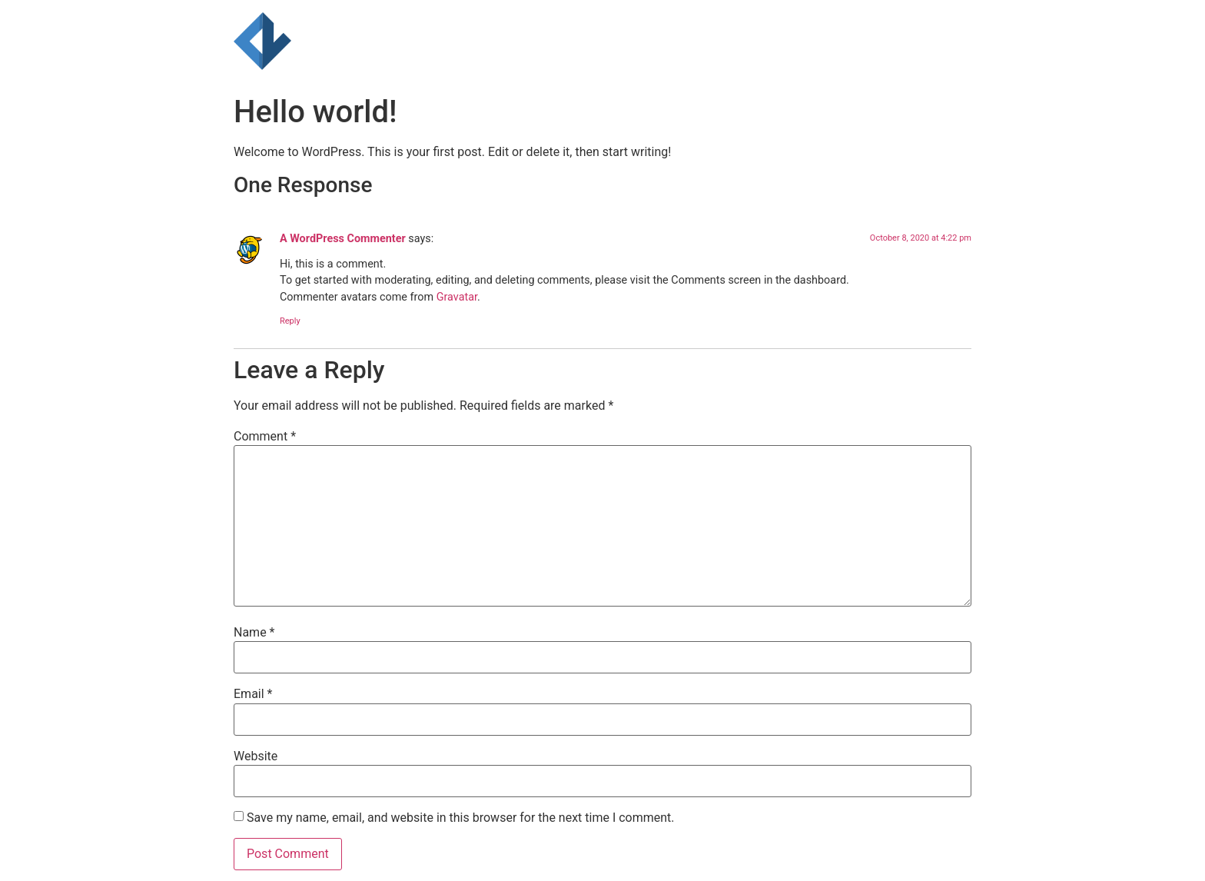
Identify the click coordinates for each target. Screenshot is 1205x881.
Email (253, 694)
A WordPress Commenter (343, 238)
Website (255, 756)
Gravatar (457, 297)
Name (254, 633)
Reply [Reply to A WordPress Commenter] (290, 321)
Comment (265, 437)
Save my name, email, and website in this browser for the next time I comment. (461, 818)
